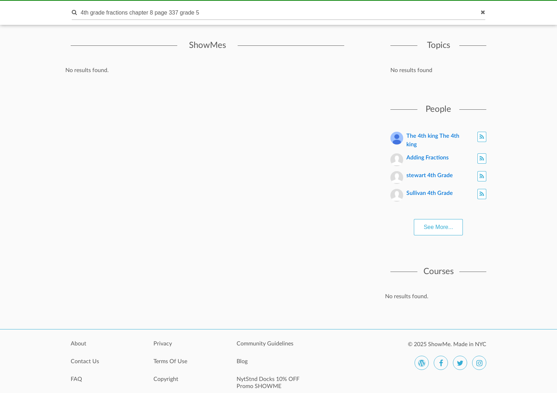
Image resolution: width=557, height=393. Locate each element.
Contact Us (85, 361)
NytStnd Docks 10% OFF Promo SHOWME (268, 382)
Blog (242, 361)
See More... (438, 227)
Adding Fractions (427, 157)
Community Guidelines (265, 343)
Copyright (165, 379)
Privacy (162, 343)
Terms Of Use (170, 361)
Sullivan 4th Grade (429, 193)
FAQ (76, 379)
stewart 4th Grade (429, 175)
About (78, 343)
